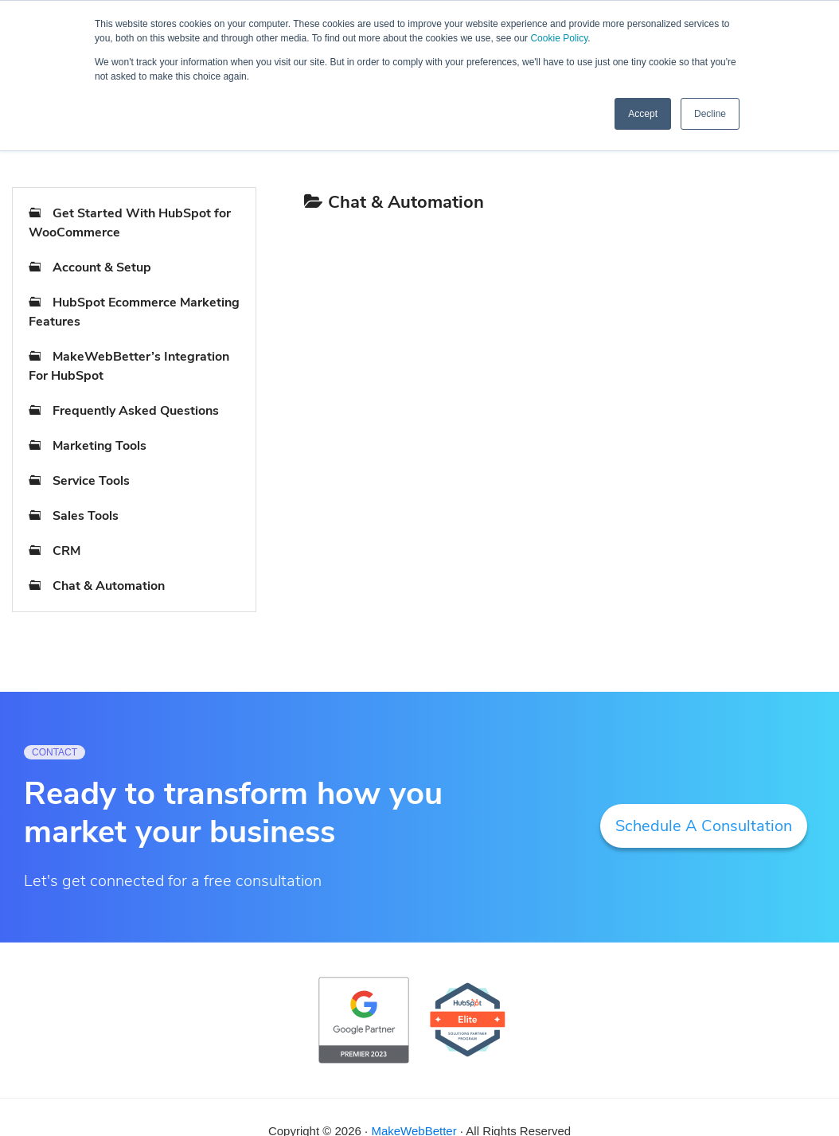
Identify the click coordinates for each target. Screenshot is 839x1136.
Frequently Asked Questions (136, 411)
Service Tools (91, 481)
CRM (66, 551)
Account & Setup (102, 267)
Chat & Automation (109, 586)
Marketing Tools (99, 446)
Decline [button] (710, 113)
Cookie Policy (558, 38)
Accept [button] (643, 113)
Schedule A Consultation (703, 826)
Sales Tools (86, 516)
